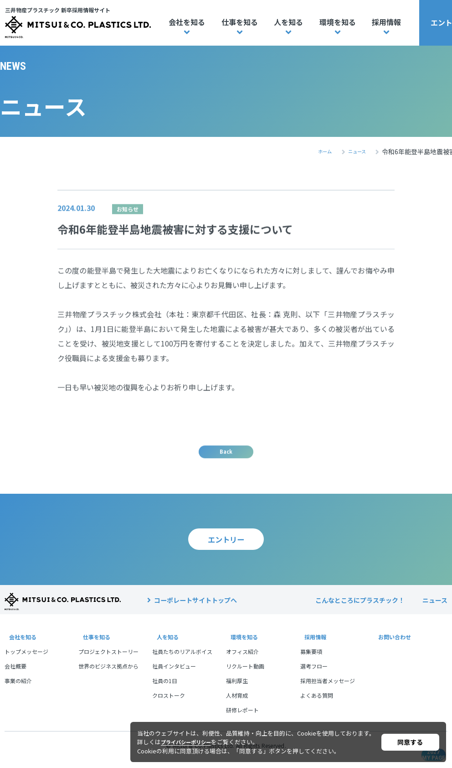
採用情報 (386, 21)
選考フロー (314, 674)
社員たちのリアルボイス (182, 660)
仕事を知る (239, 21)
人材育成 (237, 703)
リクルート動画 (245, 674)
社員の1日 (164, 689)
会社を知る (187, 21)
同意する (410, 742)
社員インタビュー (174, 674)
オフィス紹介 (242, 660)
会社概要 (15, 674)
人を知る (288, 21)
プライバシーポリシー (190, 741)
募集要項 (311, 660)
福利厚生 (237, 689)
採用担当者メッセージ (327, 689)
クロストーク (168, 703)
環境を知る (337, 21)
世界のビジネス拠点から (108, 674)
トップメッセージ (26, 660)
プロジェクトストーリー (108, 660)
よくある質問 (316, 703)
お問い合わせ (393, 644)
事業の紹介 (18, 689)
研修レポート (242, 718)
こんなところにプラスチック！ (360, 608)
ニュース (434, 608)
